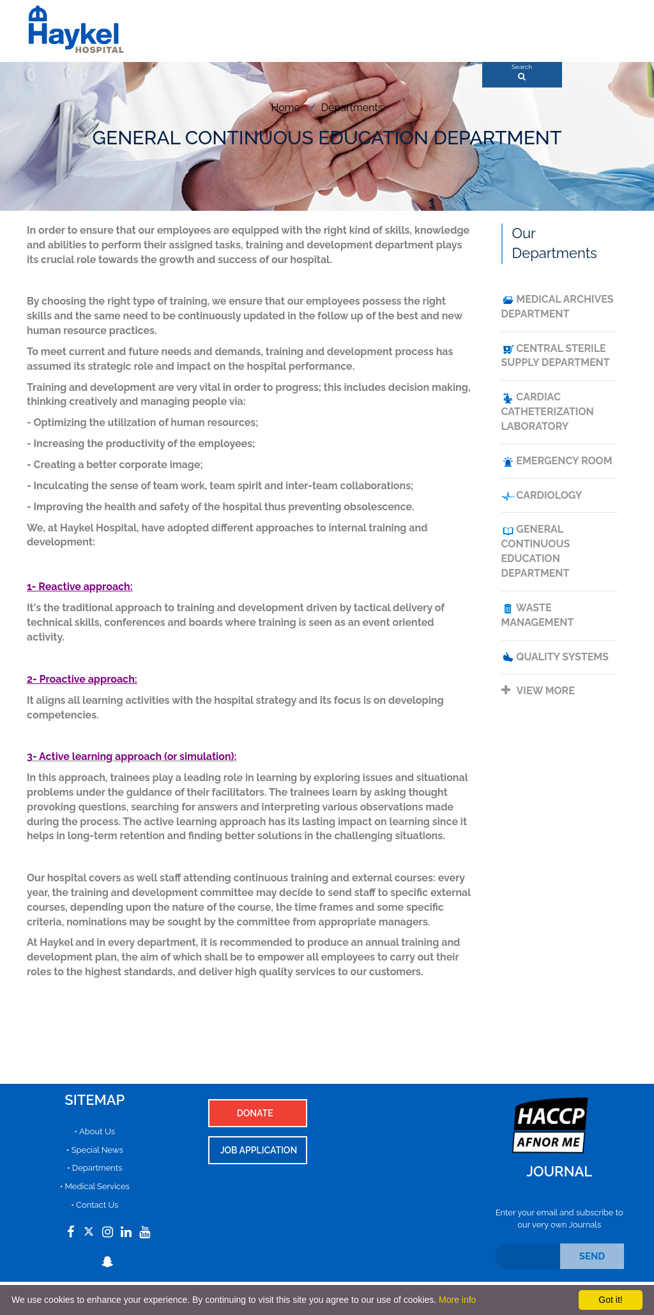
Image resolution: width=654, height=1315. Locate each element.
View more (538, 691)
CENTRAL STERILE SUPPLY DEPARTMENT (555, 355)
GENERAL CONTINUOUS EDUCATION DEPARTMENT (535, 551)
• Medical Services (95, 1186)
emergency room (556, 461)
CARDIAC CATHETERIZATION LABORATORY (547, 411)
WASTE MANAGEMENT (537, 615)
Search (522, 68)
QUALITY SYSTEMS (555, 657)
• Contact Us (94, 1205)
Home (285, 108)
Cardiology (541, 496)
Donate (255, 1113)
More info (457, 1300)
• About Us (95, 1131)
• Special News (94, 1150)
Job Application (258, 1150)
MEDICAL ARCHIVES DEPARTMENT (557, 306)
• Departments (95, 1168)
